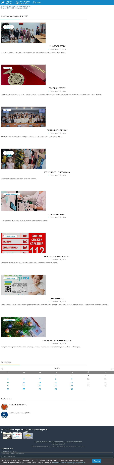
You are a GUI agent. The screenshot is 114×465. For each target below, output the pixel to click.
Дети (7, 110)
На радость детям (57, 46)
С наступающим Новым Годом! (57, 340)
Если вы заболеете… (57, 214)
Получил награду (57, 88)
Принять (97, 461)
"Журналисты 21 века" (57, 130)
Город (8, 68)
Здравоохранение (12, 194)
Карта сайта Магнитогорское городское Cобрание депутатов (58, 442)
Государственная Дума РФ (9, 451)
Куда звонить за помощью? (57, 256)
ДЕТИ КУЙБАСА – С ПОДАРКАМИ (57, 172)
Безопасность (10, 236)
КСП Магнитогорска (8, 456)
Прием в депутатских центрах (19, 413)
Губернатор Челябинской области (12, 453)
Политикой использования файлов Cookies (68, 462)
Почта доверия (57, 298)
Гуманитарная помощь (18, 405)
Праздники (9, 320)
